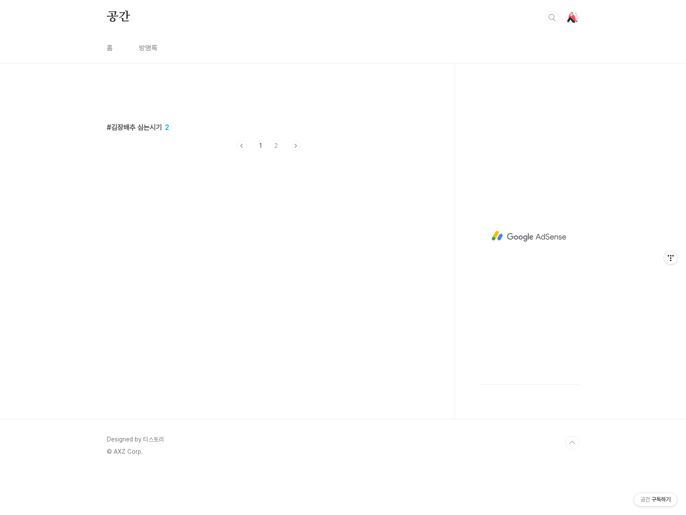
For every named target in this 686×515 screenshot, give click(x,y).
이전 (242, 145)
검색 (552, 17)
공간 (118, 17)
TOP (572, 443)
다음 (295, 145)
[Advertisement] (268, 238)
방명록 (148, 48)
